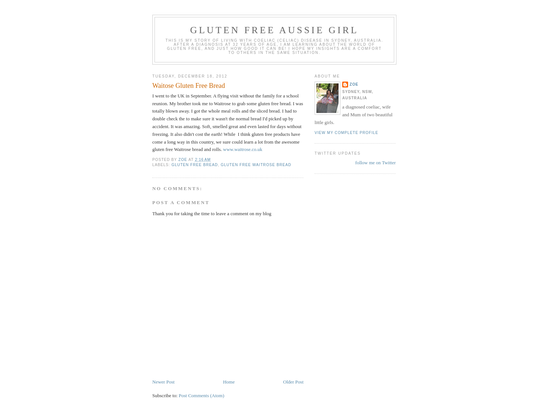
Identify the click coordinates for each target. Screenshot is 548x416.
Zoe (354, 84)
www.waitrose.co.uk (242, 149)
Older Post (293, 382)
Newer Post (163, 382)
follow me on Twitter (375, 162)
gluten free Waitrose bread (256, 165)
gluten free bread (194, 165)
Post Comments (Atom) (202, 395)
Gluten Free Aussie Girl (274, 30)
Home (229, 382)
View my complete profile (346, 133)
